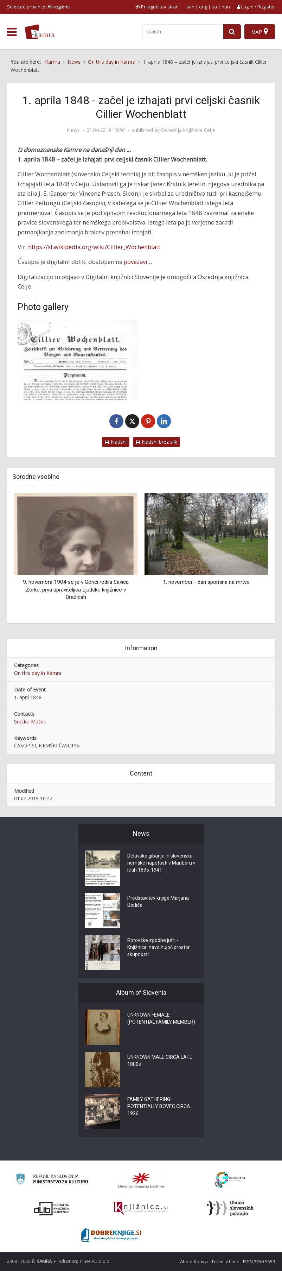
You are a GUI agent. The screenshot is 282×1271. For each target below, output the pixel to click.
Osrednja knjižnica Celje (188, 130)
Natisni (116, 441)
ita (214, 7)
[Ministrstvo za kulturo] (52, 1180)
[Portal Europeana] (230, 1180)
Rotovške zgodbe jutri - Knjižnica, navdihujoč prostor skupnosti (158, 947)
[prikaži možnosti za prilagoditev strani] (157, 7)
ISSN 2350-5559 (259, 1261)
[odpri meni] (12, 32)
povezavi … (139, 262)
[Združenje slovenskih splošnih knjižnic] (141, 1208)
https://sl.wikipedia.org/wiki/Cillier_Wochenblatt (94, 247)
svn (190, 7)
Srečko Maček (30, 721)
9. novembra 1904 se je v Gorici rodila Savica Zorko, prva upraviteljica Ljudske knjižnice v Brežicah (76, 589)
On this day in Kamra (38, 673)
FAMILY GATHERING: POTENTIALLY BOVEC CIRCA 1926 (158, 1106)
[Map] (259, 31)
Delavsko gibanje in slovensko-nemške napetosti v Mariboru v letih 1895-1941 (161, 863)
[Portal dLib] (51, 1208)
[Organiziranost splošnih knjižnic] (141, 1180)
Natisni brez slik (156, 441)
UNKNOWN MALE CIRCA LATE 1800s (159, 1060)
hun (226, 7)
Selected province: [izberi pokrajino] (38, 7)
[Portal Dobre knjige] (111, 1235)
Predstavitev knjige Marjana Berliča (158, 901)
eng (203, 7)
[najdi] (232, 31)
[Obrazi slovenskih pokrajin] (230, 1208)
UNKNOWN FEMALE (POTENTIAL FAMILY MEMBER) (161, 1018)
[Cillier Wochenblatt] (77, 360)
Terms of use (225, 1261)
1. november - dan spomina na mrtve (206, 582)
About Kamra (194, 1261)
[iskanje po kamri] (182, 31)
